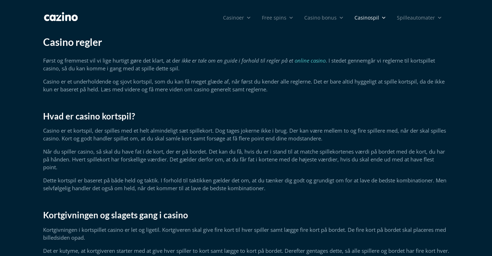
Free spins (278, 18)
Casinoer (237, 18)
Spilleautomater (419, 18)
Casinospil (370, 18)
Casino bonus (324, 18)
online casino (310, 60)
